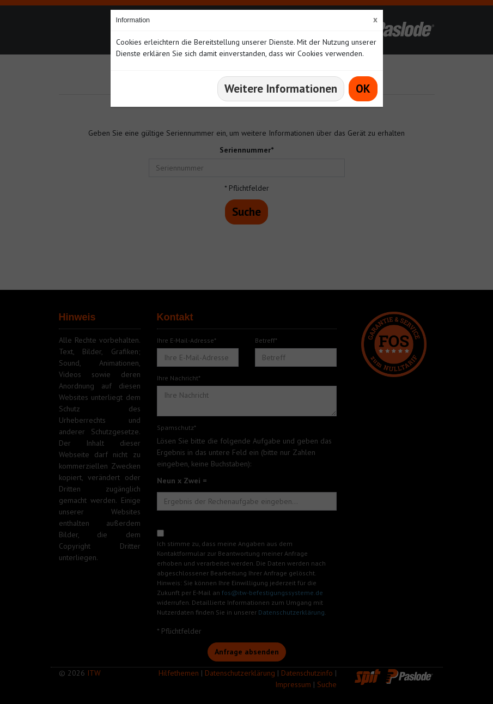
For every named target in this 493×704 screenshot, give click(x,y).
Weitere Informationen (280, 88)
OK (363, 88)
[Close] (375, 19)
